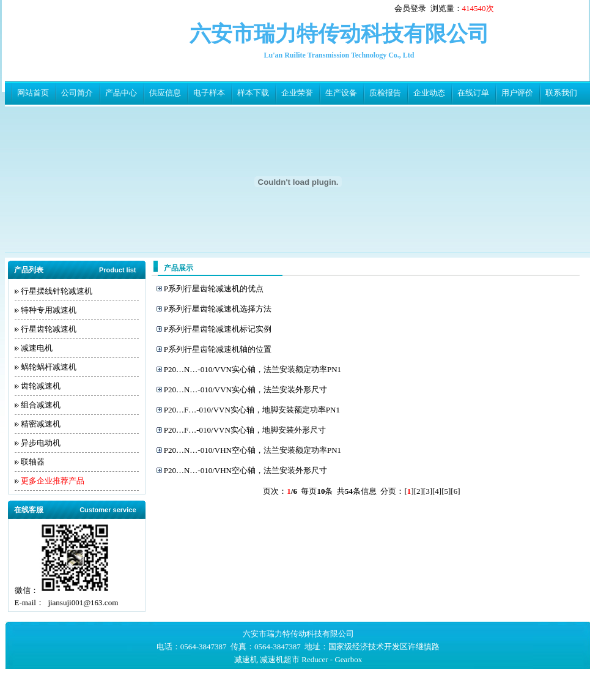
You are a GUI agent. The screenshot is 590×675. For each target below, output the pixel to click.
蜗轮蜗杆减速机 (48, 366)
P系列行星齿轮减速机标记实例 (217, 329)
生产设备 (341, 92)
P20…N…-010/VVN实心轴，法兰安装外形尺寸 (245, 389)
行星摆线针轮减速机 (56, 291)
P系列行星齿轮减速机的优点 (214, 288)
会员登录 (410, 8)
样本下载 (253, 92)
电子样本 (209, 92)
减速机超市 (280, 659)
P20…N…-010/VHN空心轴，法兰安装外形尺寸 (245, 470)
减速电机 (37, 347)
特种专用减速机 (48, 310)
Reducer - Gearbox (331, 659)
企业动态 (429, 92)
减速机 (246, 659)
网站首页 (33, 92)
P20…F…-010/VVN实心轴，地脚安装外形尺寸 (245, 429)
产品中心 (121, 92)
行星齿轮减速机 (48, 329)
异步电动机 (41, 442)
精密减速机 (41, 423)
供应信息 (165, 92)
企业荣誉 (297, 92)
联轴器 (33, 461)
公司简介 (77, 92)
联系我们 (561, 92)
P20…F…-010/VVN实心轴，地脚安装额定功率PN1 (252, 409)
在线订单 (473, 92)
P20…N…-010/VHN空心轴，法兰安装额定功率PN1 (252, 450)
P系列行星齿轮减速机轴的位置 (217, 349)
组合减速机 (41, 404)
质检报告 (385, 92)
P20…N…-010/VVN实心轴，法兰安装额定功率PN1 (252, 369)
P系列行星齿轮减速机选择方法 (217, 308)
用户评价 (517, 92)
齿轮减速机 (41, 385)
